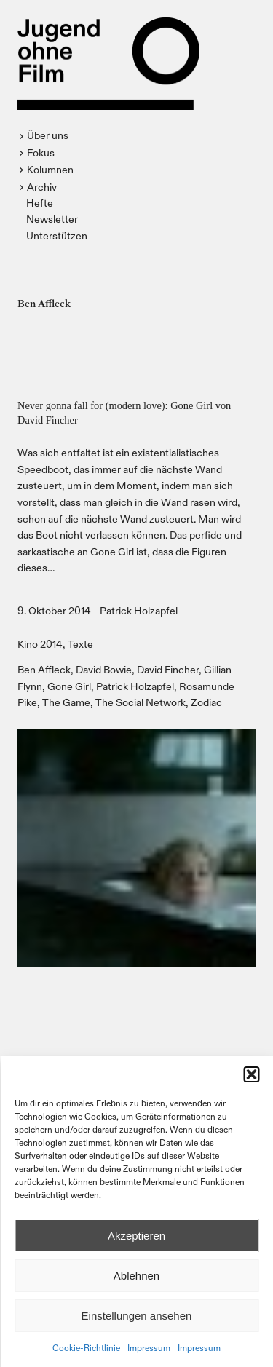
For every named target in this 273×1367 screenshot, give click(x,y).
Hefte (39, 203)
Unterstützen (56, 235)
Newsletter (52, 219)
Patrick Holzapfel (139, 610)
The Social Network (140, 702)
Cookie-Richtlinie (86, 1347)
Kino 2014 (40, 644)
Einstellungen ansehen (137, 1315)
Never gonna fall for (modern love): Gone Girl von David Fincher (124, 413)
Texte (80, 644)
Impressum (148, 1347)
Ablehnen (136, 1275)
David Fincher (168, 669)
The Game (66, 702)
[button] (251, 1074)
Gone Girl (69, 686)
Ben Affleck (44, 669)
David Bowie (104, 669)
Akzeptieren (136, 1235)
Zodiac (206, 702)
